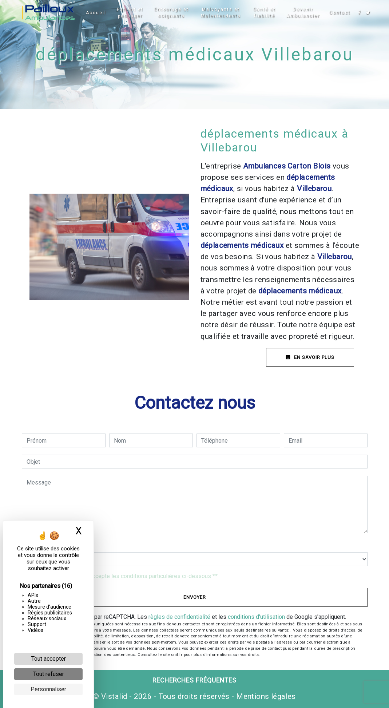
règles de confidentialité (179, 616)
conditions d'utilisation (256, 616)
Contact (338, 12)
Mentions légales (265, 696)
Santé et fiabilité (263, 13)
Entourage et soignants (172, 13)
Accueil (98, 12)
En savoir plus (310, 357)
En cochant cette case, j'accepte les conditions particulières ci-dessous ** (123, 576)
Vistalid (114, 696)
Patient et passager (131, 13)
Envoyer (194, 597)
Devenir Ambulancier (301, 13)
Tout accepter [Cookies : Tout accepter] (48, 658)
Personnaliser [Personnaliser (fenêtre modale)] (48, 689)
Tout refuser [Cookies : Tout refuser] (48, 674)
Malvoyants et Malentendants (220, 13)
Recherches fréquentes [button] (194, 680)
